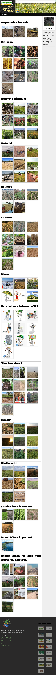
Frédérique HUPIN (6, 641)
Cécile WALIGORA (6, 639)
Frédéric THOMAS (6, 637)
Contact (3, 643)
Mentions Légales (5, 645)
